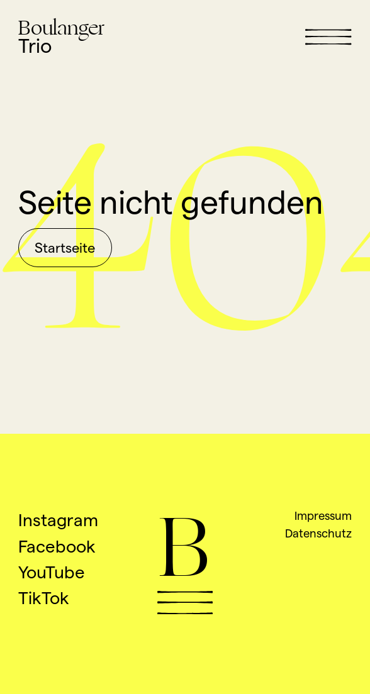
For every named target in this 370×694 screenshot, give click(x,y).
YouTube (51, 572)
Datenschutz (318, 533)
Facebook (57, 546)
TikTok (43, 597)
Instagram (58, 519)
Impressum (323, 515)
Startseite (65, 247)
